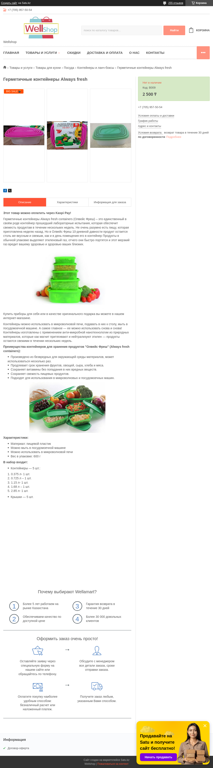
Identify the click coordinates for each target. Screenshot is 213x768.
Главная (11, 52)
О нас (134, 52)
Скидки (73, 52)
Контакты (155, 52)
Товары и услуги (41, 52)
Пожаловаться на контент (112, 763)
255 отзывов (175, 3)
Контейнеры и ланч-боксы (95, 67)
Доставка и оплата (105, 52)
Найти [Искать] (174, 30)
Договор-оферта (18, 748)
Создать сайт (9, 3)
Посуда (69, 67)
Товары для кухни (48, 67)
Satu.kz (125, 759)
